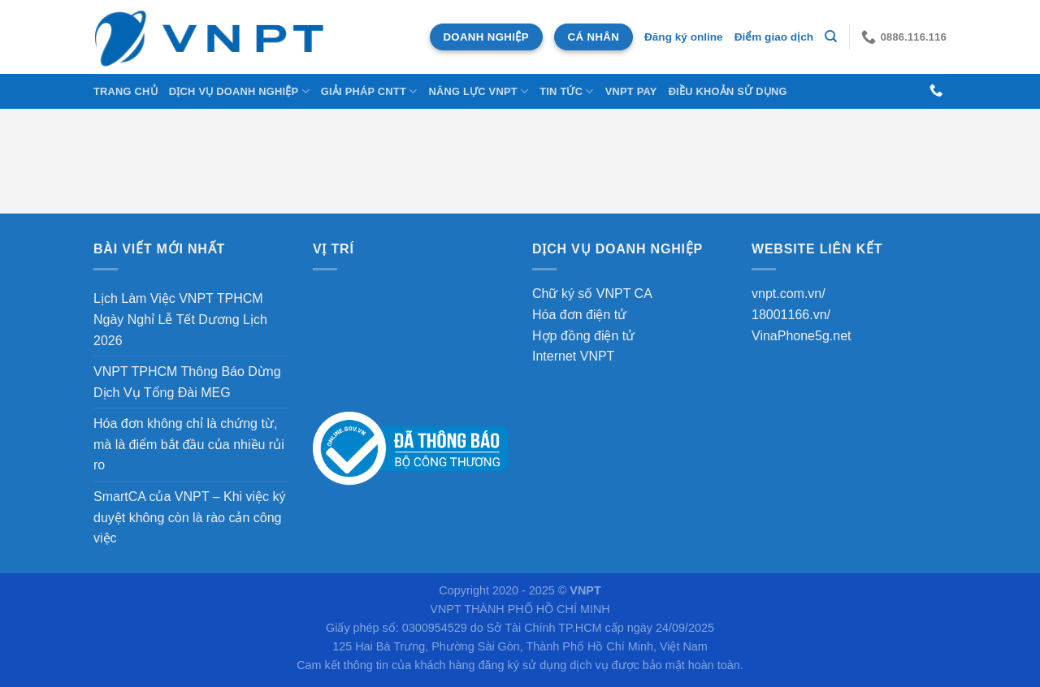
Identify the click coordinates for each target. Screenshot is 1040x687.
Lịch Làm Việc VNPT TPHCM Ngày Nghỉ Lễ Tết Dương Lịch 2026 (180, 319)
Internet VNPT (573, 356)
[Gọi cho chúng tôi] (936, 91)
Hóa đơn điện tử (579, 315)
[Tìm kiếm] (831, 36)
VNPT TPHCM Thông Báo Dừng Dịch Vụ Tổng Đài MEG (187, 382)
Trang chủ (125, 91)
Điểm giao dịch (773, 37)
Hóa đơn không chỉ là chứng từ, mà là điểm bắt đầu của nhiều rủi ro (188, 444)
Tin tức (566, 91)
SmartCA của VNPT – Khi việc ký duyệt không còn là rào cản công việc (189, 517)
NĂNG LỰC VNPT (478, 91)
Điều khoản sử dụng (728, 91)
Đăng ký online (683, 37)
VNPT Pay (631, 91)
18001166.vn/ (791, 315)
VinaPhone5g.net (801, 336)
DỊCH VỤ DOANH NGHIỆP (239, 91)
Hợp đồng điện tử (583, 336)
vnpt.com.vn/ (789, 293)
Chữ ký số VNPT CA (592, 293)
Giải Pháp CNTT (369, 91)
